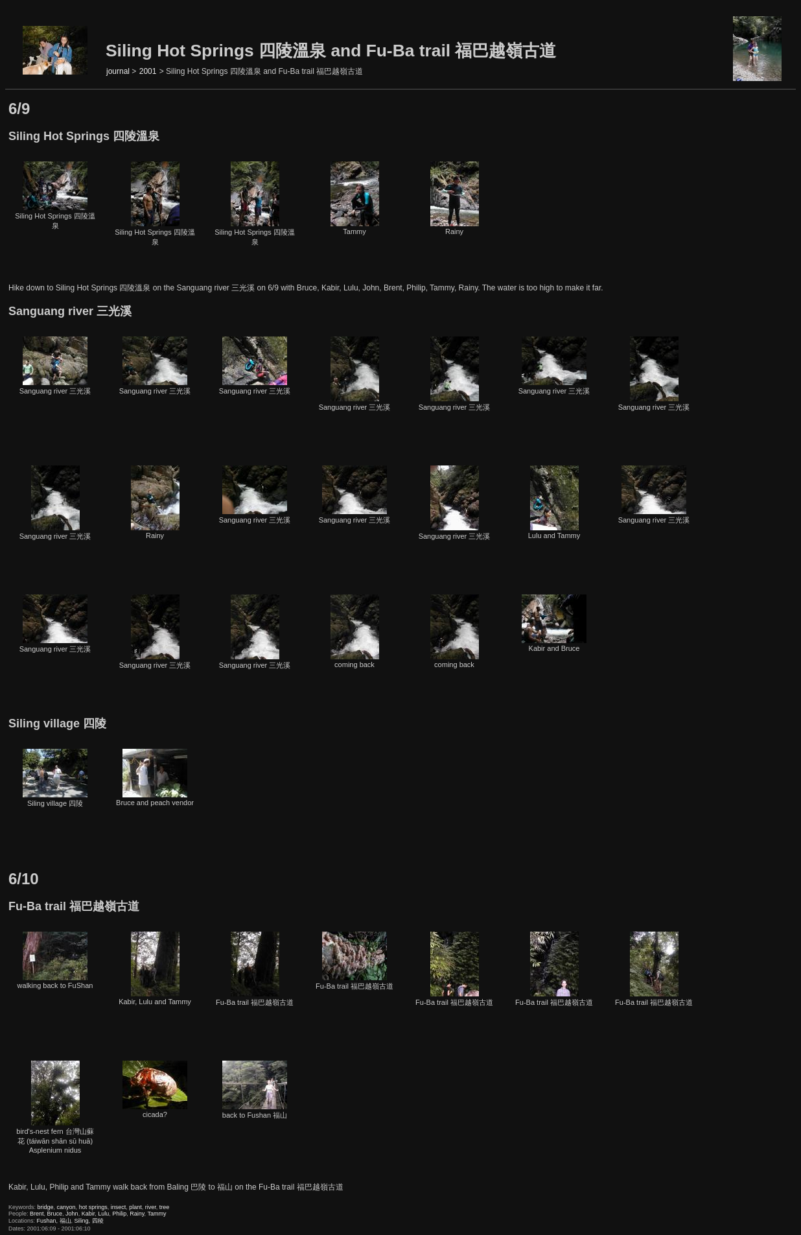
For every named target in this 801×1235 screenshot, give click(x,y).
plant (135, 1207)
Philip (119, 1213)
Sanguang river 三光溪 (55, 365)
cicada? (154, 1089)
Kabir (88, 1213)
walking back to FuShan (55, 960)
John (71, 1213)
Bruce (55, 1213)
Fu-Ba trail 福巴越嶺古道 (255, 969)
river (150, 1207)
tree (164, 1207)
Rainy (454, 198)
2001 (148, 71)
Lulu (103, 1213)
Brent (37, 1213)
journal (118, 71)
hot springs (93, 1207)
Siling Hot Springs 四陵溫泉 (55, 195)
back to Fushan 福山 (254, 1090)
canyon (66, 1207)
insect (118, 1207)
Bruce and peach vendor (155, 777)
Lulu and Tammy (554, 502)
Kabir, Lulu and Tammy (155, 969)
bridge (46, 1207)
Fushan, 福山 (54, 1220)
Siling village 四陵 (55, 778)
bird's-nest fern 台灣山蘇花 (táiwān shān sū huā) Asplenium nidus (54, 1107)
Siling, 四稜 (89, 1220)
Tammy (355, 198)
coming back (355, 631)
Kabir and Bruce (554, 623)
